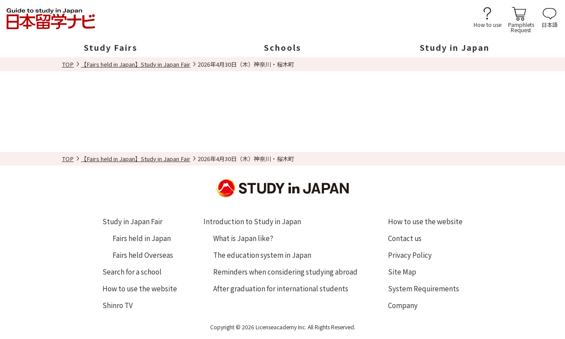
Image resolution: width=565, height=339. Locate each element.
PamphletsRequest (521, 27)
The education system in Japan (262, 255)
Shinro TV (117, 305)
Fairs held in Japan (142, 238)
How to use (487, 24)
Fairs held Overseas (143, 255)
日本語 (549, 24)
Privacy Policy (410, 255)
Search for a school (132, 271)
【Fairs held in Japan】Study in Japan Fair (135, 64)
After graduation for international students (280, 288)
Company (403, 305)
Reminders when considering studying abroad (285, 271)
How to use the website (139, 288)
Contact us (405, 238)
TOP (68, 64)
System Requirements (423, 288)
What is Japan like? (243, 238)
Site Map (402, 271)
